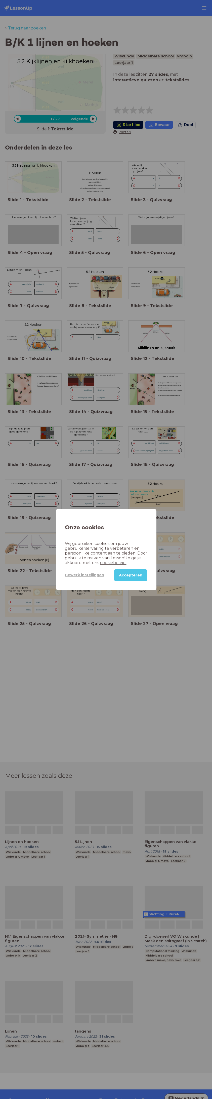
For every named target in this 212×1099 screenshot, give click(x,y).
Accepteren (130, 575)
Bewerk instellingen (84, 575)
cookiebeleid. (113, 562)
